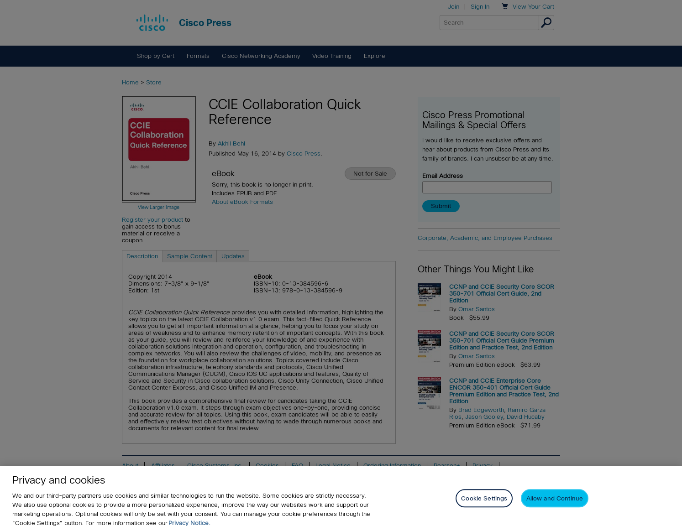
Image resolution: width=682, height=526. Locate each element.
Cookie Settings (484, 504)
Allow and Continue (554, 504)
